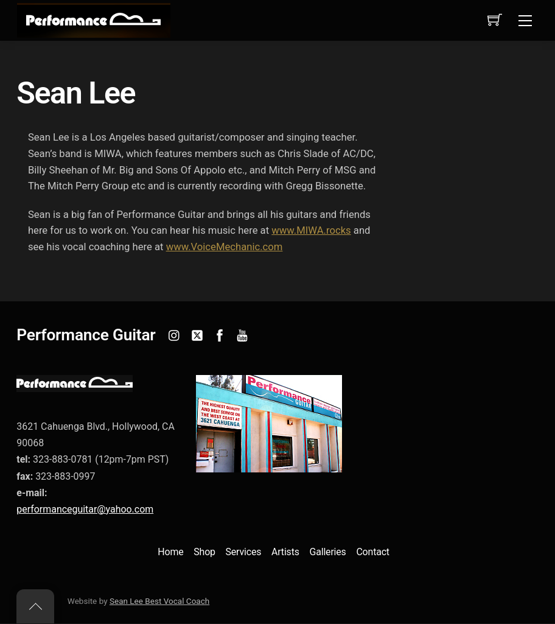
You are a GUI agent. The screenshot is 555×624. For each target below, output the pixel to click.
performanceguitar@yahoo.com (84, 510)
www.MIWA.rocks (313, 232)
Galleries (327, 553)
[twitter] (197, 334)
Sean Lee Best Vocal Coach (159, 602)
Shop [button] (204, 553)
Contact (372, 553)
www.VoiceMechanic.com (225, 248)
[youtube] (242, 334)
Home (170, 553)
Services (244, 553)
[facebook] (219, 334)
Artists (285, 553)
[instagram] (174, 334)
